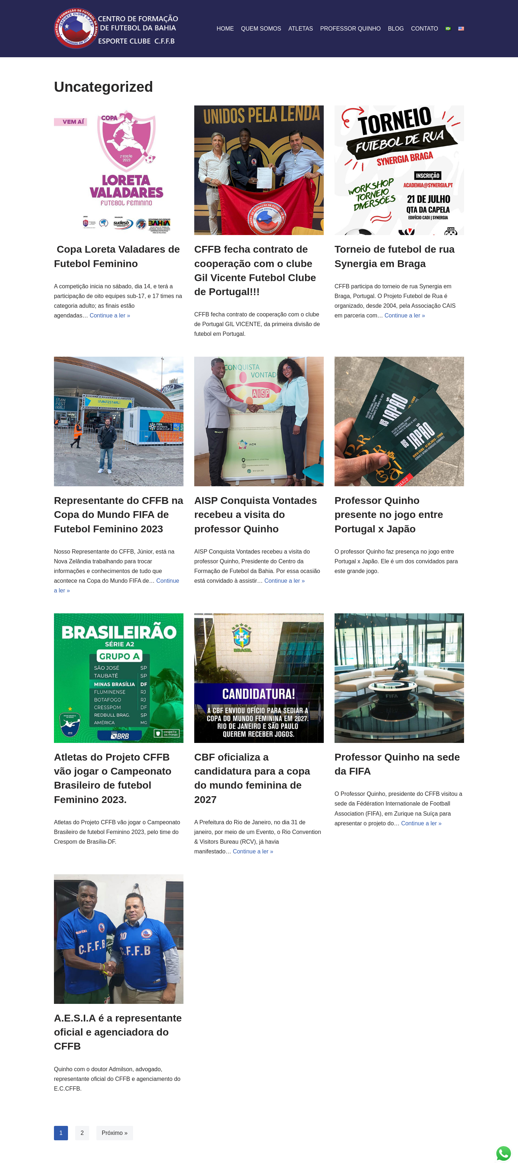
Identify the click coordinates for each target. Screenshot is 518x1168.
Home (224, 29)
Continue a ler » (110, 315)
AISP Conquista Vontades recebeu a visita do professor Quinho (255, 515)
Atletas (300, 29)
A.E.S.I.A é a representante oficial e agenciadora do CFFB (118, 1032)
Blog (396, 29)
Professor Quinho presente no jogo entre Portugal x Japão (389, 515)
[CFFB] (117, 28)
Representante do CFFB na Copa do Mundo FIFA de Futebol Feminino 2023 (118, 515)
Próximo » (115, 1134)
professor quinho (350, 29)
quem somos (260, 29)
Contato (424, 29)
